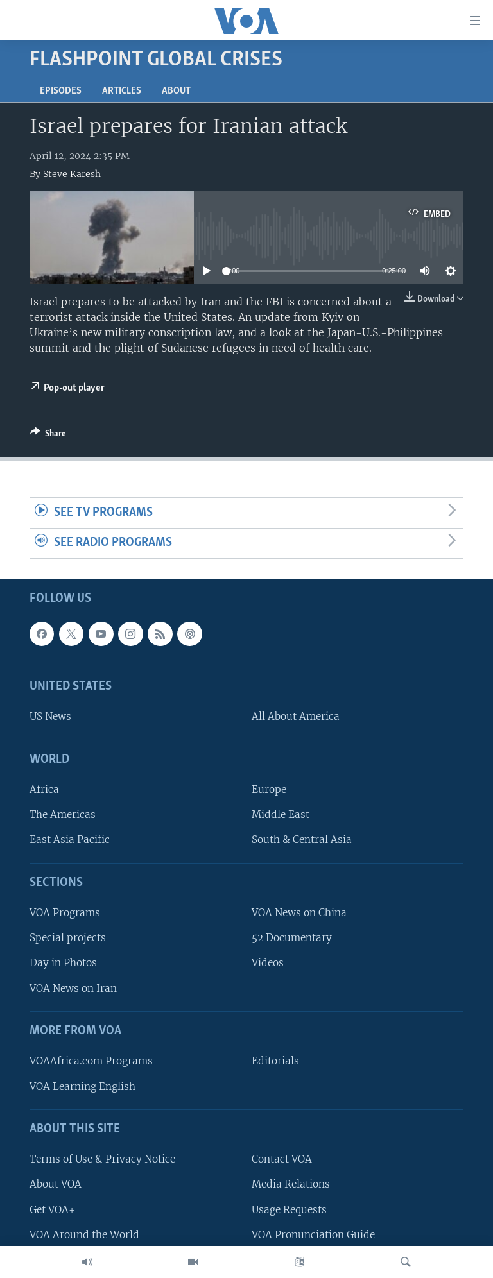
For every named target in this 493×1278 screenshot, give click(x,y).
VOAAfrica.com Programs (91, 1061)
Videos (268, 963)
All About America (296, 716)
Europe (269, 789)
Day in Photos (63, 963)
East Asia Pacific (70, 839)
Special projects (68, 938)
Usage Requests (289, 1209)
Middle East (280, 814)
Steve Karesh (72, 174)
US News (50, 716)
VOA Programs (65, 913)
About (176, 91)
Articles (121, 91)
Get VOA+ (52, 1209)
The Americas (63, 814)
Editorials (275, 1061)
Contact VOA (282, 1159)
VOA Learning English (82, 1086)
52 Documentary (292, 938)
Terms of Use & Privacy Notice (102, 1159)
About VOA (56, 1184)
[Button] (48, 435)
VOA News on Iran (73, 988)
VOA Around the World (84, 1234)
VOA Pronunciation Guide (313, 1234)
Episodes (61, 91)
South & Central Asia (302, 839)
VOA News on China (299, 913)
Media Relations (291, 1184)
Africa (44, 789)
